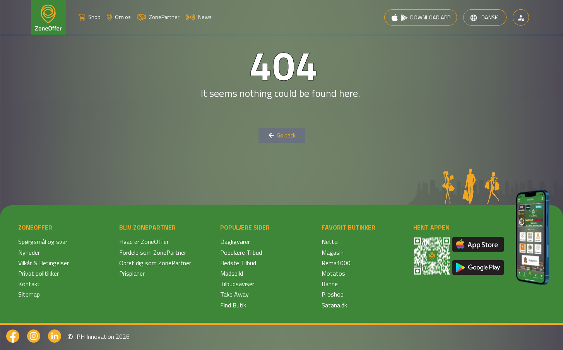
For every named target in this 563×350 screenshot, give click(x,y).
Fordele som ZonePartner (152, 252)
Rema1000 (336, 263)
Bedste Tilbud (238, 263)
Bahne (330, 283)
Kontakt (29, 283)
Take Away (234, 294)
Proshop (333, 294)
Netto (330, 241)
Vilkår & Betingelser (43, 263)
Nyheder (29, 252)
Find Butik (233, 305)
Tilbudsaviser (237, 283)
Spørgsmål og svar (42, 241)
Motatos (333, 273)
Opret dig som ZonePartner (155, 263)
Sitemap (29, 294)
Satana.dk (334, 305)
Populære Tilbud (241, 252)
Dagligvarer (235, 241)
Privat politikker (38, 273)
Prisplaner (132, 273)
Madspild (231, 273)
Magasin (333, 252)
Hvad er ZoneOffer (144, 241)
